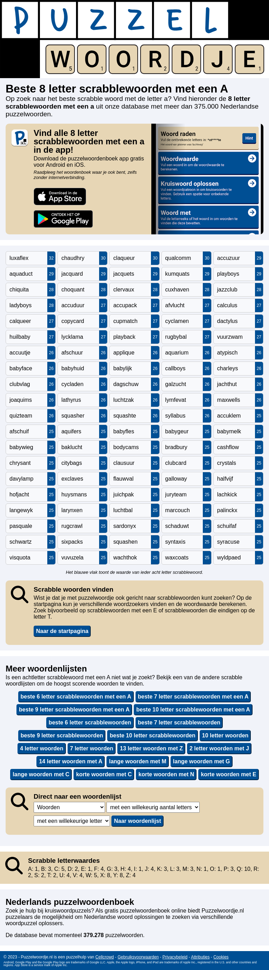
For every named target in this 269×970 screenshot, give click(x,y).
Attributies (200, 957)
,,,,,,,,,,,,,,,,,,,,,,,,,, (72, 821)
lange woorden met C (41, 774)
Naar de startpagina (62, 631)
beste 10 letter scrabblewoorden (152, 735)
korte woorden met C (104, 774)
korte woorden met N (166, 774)
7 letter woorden (91, 748)
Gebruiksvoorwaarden (138, 957)
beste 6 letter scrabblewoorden (90, 722)
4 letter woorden (41, 748)
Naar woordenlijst (137, 821)
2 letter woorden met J (219, 748)
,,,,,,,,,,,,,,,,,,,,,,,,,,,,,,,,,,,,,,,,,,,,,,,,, (153, 807)
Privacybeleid (175, 957)
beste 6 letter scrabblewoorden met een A (76, 697)
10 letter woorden (225, 735)
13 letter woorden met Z (151, 748)
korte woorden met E (228, 774)
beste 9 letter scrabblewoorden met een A (74, 710)
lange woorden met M (137, 761)
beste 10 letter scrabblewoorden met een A (193, 710)
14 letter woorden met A (70, 761)
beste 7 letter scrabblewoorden (179, 722)
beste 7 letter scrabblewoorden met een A (193, 697)
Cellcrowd (104, 957)
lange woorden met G (201, 761)
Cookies (220, 957)
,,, (69, 807)
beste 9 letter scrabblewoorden (62, 735)
